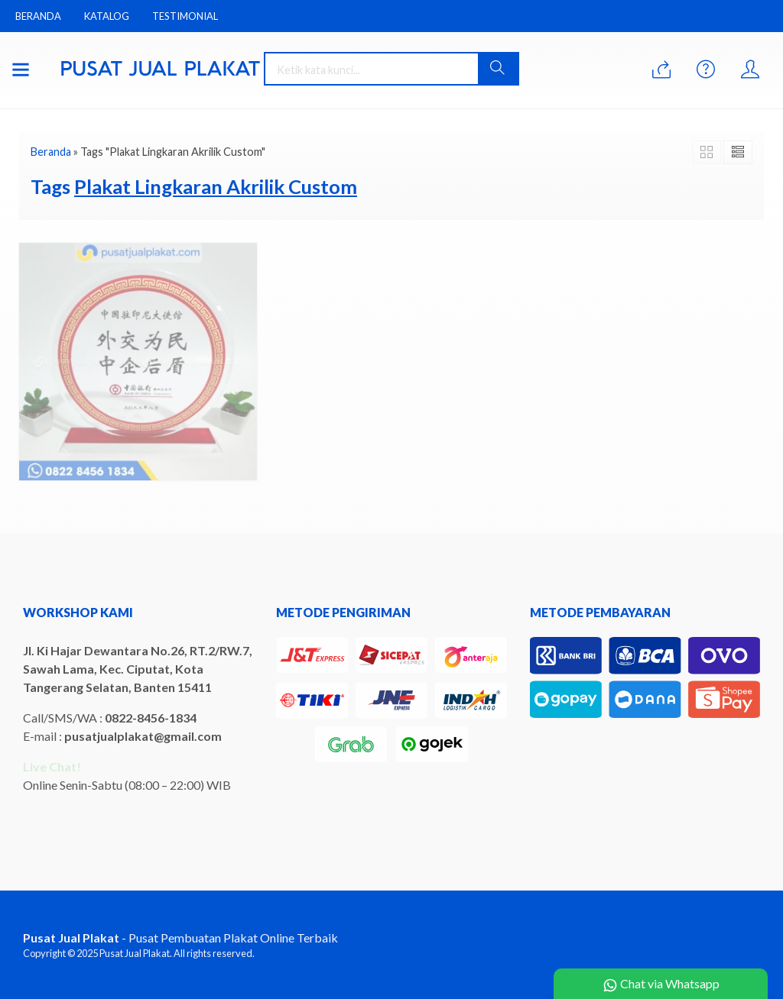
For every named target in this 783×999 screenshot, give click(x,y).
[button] (498, 68)
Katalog (106, 16)
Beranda (38, 16)
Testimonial (185, 16)
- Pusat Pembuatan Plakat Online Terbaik (180, 937)
